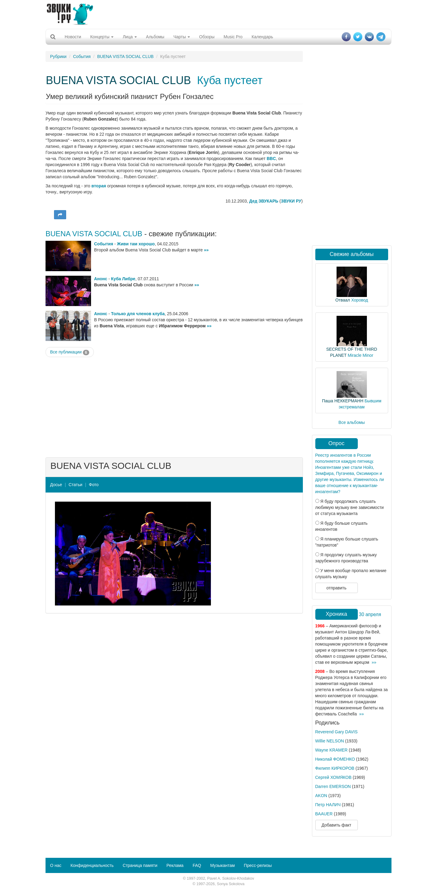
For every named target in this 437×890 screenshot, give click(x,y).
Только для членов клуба (138, 313)
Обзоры (207, 36)
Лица (130, 36)
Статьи (75, 484)
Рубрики (58, 56)
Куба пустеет (230, 80)
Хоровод (359, 300)
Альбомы (155, 36)
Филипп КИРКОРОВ (334, 768)
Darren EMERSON (333, 786)
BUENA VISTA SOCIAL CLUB (125, 56)
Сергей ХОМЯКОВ (333, 777)
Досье (56, 484)
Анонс (100, 278)
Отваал (342, 300)
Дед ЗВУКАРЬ (263, 201)
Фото (94, 484)
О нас (55, 865)
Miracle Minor (360, 355)
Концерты (101, 36)
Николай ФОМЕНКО (335, 759)
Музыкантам (222, 865)
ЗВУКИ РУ (291, 201)
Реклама (174, 865)
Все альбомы (351, 422)
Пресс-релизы (258, 865)
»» (206, 249)
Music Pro (233, 36)
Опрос (336, 443)
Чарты (181, 36)
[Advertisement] (218, 13)
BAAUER (324, 813)
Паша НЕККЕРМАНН (342, 400)
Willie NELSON (329, 740)
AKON (321, 795)
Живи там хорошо (136, 243)
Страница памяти (140, 865)
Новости (73, 36)
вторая (98, 185)
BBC (271, 158)
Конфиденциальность (91, 865)
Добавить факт (336, 825)
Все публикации (69, 352)
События (82, 56)
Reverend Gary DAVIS (336, 731)
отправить (336, 587)
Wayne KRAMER (331, 750)
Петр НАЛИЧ (328, 804)
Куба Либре (123, 278)
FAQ (197, 865)
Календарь (262, 36)
